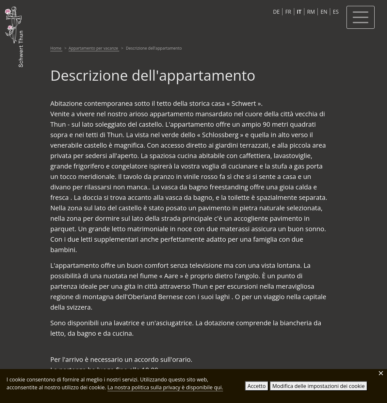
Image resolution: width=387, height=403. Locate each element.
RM (311, 11)
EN (323, 11)
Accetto (257, 386)
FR (288, 11)
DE (276, 11)
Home (56, 48)
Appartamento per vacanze (94, 48)
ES (336, 11)
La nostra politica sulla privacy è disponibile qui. (165, 387)
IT (299, 11)
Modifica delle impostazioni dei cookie (318, 386)
